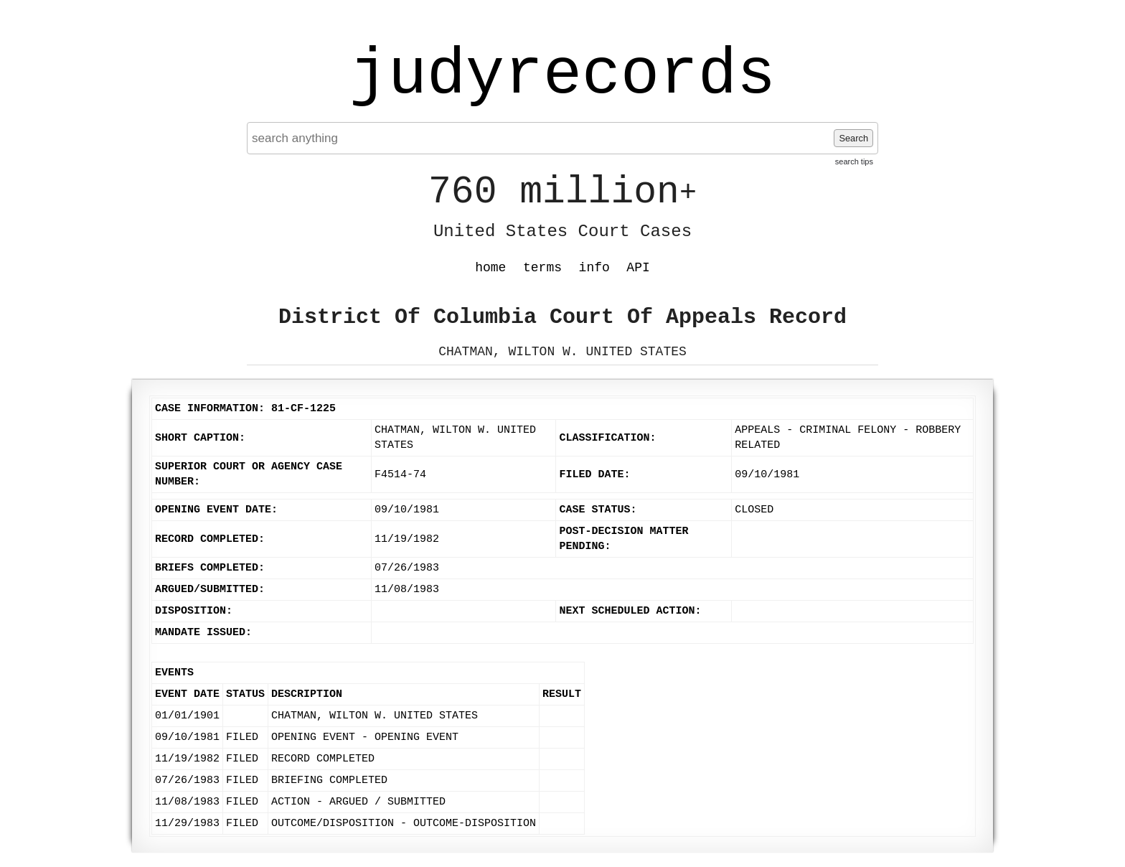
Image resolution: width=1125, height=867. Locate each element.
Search (853, 138)
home (490, 268)
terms (542, 268)
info (594, 268)
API (637, 268)
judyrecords (562, 75)
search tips (854, 161)
